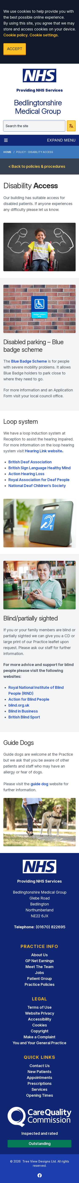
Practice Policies (40, 984)
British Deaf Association (30, 462)
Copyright (39, 1031)
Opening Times (39, 1095)
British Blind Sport (24, 717)
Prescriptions (40, 1083)
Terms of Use (39, 1007)
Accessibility (39, 1019)
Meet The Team (39, 966)
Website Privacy (39, 1013)
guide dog (39, 784)
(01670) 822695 (50, 927)
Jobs (39, 972)
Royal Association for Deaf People (39, 479)
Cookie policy (15, 35)
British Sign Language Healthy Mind (39, 468)
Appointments (39, 1077)
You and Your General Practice (39, 1043)
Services (39, 1089)
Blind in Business (23, 711)
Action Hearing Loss (26, 474)
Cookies (39, 1025)
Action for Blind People (28, 699)
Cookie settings (43, 35)
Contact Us (39, 1065)
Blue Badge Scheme (29, 361)
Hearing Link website (44, 451)
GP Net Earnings (39, 961)
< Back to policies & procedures (36, 166)
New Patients (39, 1071)
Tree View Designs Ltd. (39, 1161)
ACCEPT (14, 49)
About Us (39, 955)
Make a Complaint (39, 1037)
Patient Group (39, 978)
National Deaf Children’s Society (37, 485)
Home (7, 152)
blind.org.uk (18, 705)
